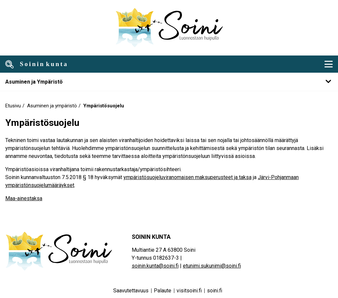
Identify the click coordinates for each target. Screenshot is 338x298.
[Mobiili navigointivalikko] (328, 64)
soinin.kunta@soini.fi (155, 266)
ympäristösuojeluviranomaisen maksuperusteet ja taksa (187, 177)
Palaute (162, 290)
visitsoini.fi (189, 290)
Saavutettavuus (131, 290)
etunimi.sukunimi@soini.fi (212, 266)
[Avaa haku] (10, 64)
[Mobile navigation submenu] (169, 82)
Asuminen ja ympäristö (52, 106)
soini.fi (214, 290)
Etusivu (13, 106)
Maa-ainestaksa (23, 198)
